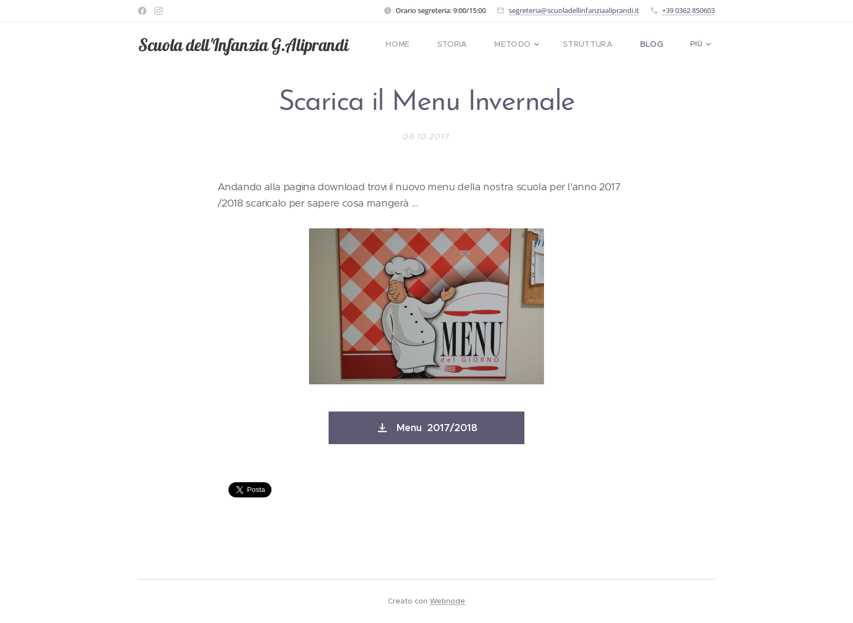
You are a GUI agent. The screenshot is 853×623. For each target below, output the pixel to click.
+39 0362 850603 (688, 10)
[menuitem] (416, 44)
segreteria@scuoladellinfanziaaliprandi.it (574, 10)
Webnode (447, 601)
